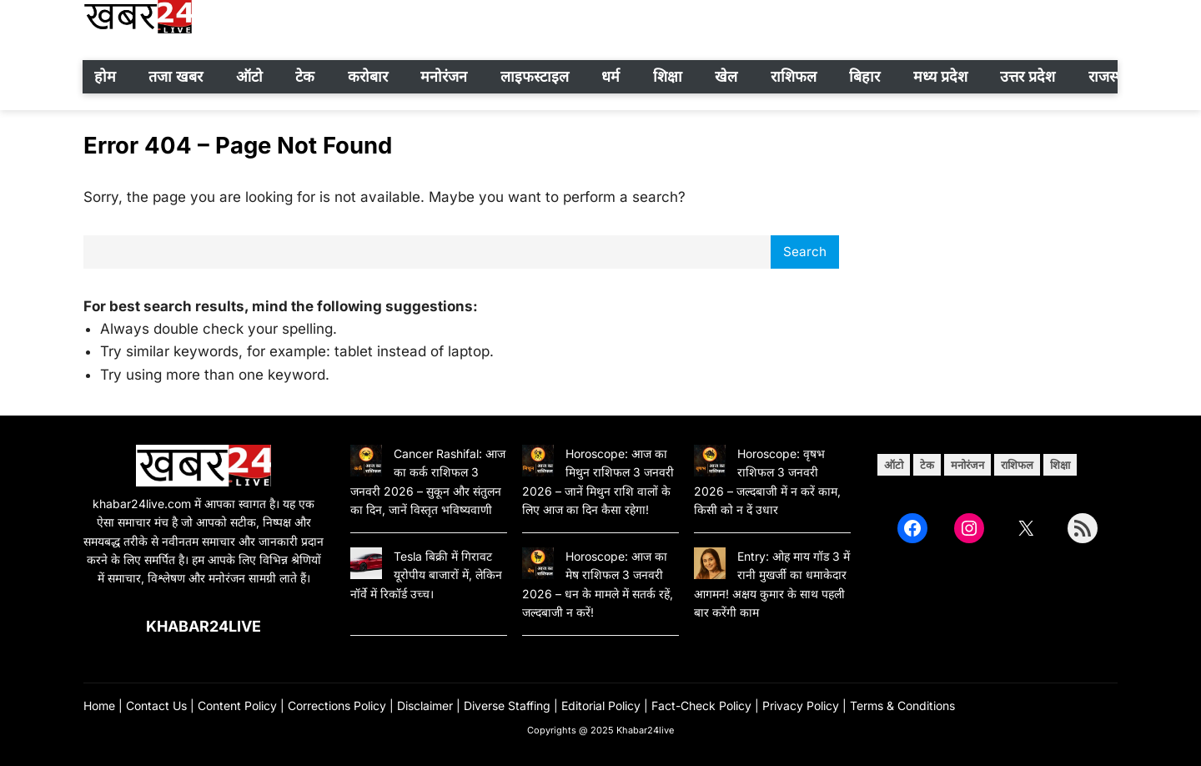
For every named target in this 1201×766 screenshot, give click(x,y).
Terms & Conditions (902, 705)
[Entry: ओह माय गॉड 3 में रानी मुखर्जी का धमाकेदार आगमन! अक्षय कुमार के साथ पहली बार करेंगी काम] (710, 565)
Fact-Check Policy (701, 705)
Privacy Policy (800, 705)
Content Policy (237, 705)
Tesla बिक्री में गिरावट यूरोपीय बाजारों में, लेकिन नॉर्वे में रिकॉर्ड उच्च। (426, 575)
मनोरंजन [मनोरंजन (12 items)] (967, 464)
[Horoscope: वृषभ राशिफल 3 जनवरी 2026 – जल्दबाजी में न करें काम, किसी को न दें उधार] (710, 463)
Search (805, 252)
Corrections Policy (337, 705)
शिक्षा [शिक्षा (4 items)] (1060, 464)
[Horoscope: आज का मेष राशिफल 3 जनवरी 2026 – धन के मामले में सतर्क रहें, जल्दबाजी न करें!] (538, 565)
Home (99, 705)
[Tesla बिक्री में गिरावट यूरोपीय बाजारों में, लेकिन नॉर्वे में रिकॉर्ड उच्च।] (366, 565)
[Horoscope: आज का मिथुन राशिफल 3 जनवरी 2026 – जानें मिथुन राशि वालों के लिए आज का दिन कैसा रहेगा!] (538, 463)
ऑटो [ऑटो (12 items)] (893, 464)
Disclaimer (425, 705)
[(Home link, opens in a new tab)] (203, 465)
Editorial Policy (601, 705)
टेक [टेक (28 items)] (927, 464)
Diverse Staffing (507, 705)
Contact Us (156, 705)
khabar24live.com (142, 503)
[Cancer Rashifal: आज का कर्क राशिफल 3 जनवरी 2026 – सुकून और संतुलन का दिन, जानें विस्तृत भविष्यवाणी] (366, 463)
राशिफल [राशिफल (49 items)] (1017, 464)
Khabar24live (203, 626)
